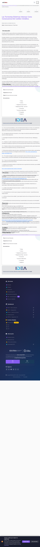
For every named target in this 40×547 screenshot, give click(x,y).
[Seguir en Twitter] (16, 369)
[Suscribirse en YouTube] (11, 369)
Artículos (8, 284)
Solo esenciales (34, 541)
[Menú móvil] (37, 2)
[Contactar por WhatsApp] (19, 369)
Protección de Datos (11, 342)
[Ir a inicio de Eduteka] (5, 2)
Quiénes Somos (10, 337)
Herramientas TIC (10, 291)
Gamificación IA (20, 314)
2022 (7, 324)
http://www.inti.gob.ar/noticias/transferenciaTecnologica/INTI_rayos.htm (17, 220)
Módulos (8, 287)
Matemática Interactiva (11, 294)
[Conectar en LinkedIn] (14, 369)
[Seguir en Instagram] (9, 369)
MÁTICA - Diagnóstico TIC (20, 317)
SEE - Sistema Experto (13, 296)
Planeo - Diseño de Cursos (20, 312)
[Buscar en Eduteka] (34, 2)
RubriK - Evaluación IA (20, 310)
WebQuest (4, 5)
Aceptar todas (26, 541)
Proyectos (9, 289)
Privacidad (25, 377)
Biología (15, 5)
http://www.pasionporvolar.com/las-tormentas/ (12, 168)
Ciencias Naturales (9, 5)
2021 (7, 326)
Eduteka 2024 (12, 322)
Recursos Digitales (10, 299)
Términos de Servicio (16, 377)
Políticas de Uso (10, 339)
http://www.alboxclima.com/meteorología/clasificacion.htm (14, 178)
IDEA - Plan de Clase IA (20, 307)
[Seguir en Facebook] (7, 369)
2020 (7, 328)
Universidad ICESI (20, 344)
